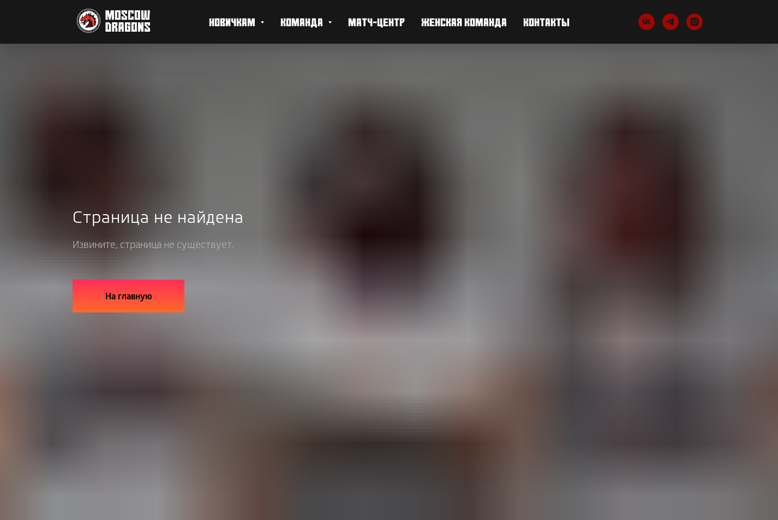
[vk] (646, 22)
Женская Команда (464, 21)
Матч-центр (376, 21)
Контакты (546, 21)
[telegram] (670, 22)
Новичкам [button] (233, 21)
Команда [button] (302, 21)
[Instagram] (694, 22)
